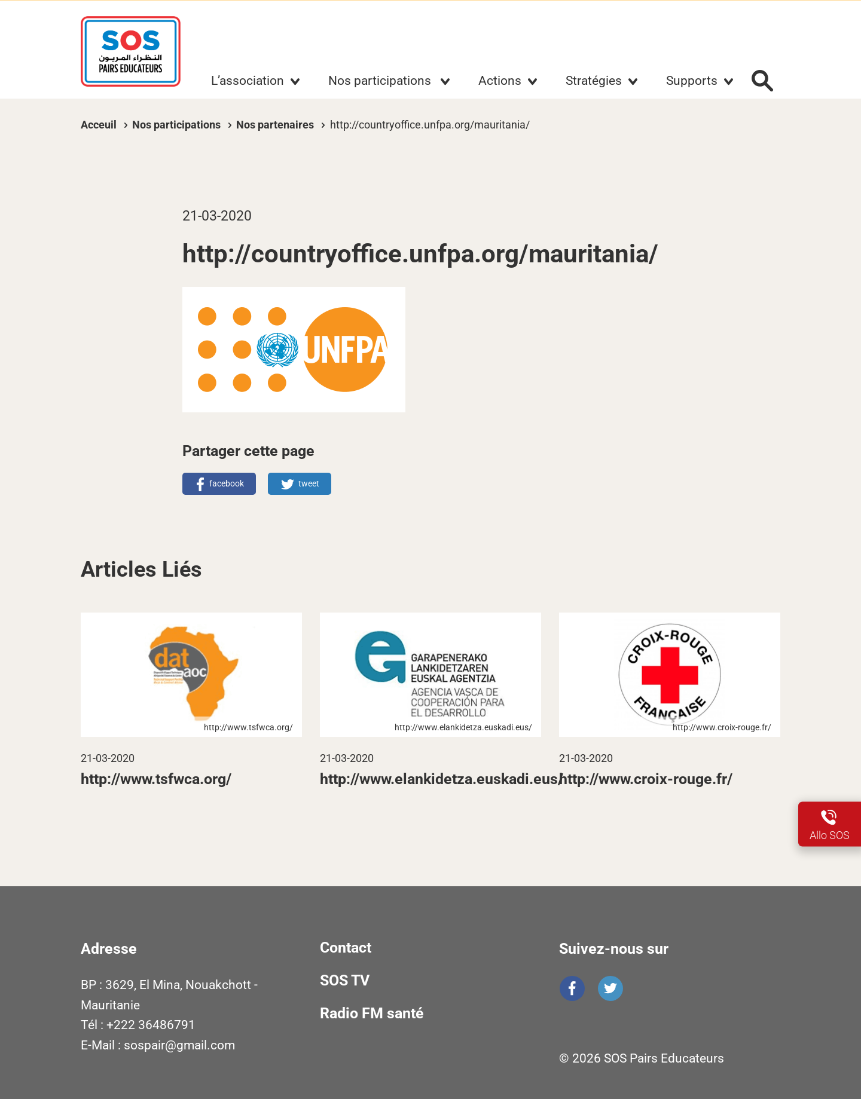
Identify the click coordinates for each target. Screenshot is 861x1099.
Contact (345, 947)
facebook (226, 483)
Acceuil (99, 124)
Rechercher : (762, 81)
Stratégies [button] (594, 81)
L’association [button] (247, 81)
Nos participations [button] (381, 81)
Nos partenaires (275, 124)
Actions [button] (499, 81)
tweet (308, 483)
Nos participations (177, 124)
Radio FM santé (372, 1013)
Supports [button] (692, 81)
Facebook (572, 988)
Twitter (610, 988)
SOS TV (345, 980)
